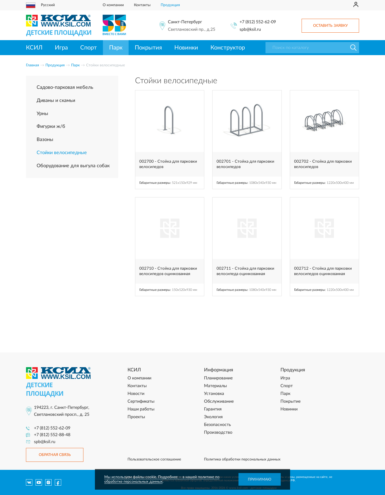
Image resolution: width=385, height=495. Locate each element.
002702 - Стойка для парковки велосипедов (323, 164)
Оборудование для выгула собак (73, 165)
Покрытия (148, 48)
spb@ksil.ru (250, 29)
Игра (61, 48)
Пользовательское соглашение (154, 459)
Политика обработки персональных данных (242, 459)
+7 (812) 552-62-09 (258, 22)
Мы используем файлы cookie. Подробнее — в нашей (151, 477)
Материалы (215, 386)
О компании (113, 5)
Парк (115, 48)
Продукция (170, 5)
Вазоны (45, 139)
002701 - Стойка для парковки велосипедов (245, 164)
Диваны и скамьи (56, 100)
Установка (214, 393)
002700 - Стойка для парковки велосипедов (168, 164)
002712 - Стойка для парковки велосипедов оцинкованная (323, 271)
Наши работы (141, 409)
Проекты (136, 417)
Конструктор (227, 48)
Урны (42, 113)
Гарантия (213, 409)
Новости (136, 393)
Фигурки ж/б (51, 126)
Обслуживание (219, 401)
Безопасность (217, 424)
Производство (218, 432)
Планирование (218, 378)
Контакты (142, 5)
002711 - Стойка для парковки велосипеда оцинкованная (245, 271)
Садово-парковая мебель (65, 87)
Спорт (88, 48)
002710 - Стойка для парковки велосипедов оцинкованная (168, 271)
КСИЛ (34, 48)
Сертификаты (141, 401)
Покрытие (290, 401)
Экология (213, 417)
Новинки (186, 48)
